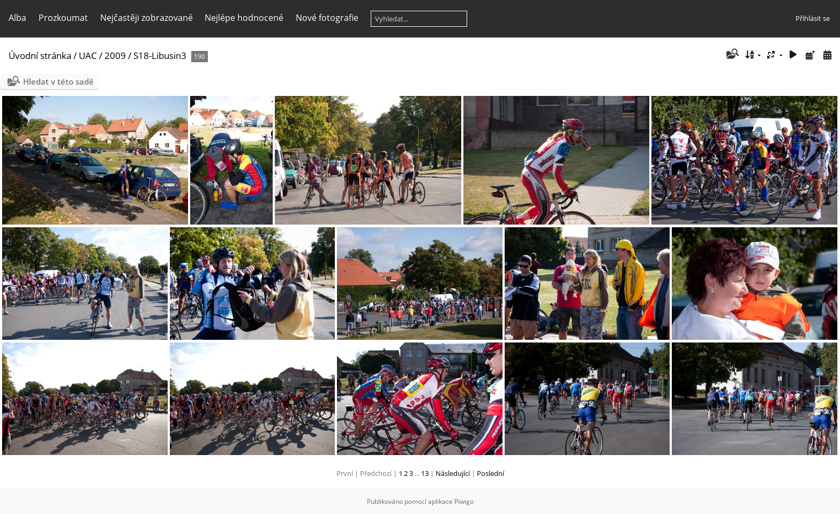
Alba (17, 18)
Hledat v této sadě (58, 81)
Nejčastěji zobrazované (146, 18)
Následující (453, 473)
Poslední (490, 473)
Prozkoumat (63, 18)
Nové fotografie (327, 18)
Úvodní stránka (40, 55)
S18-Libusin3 (159, 55)
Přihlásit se (813, 18)
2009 (115, 55)
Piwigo (464, 501)
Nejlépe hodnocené (244, 18)
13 (425, 473)
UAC (88, 55)
